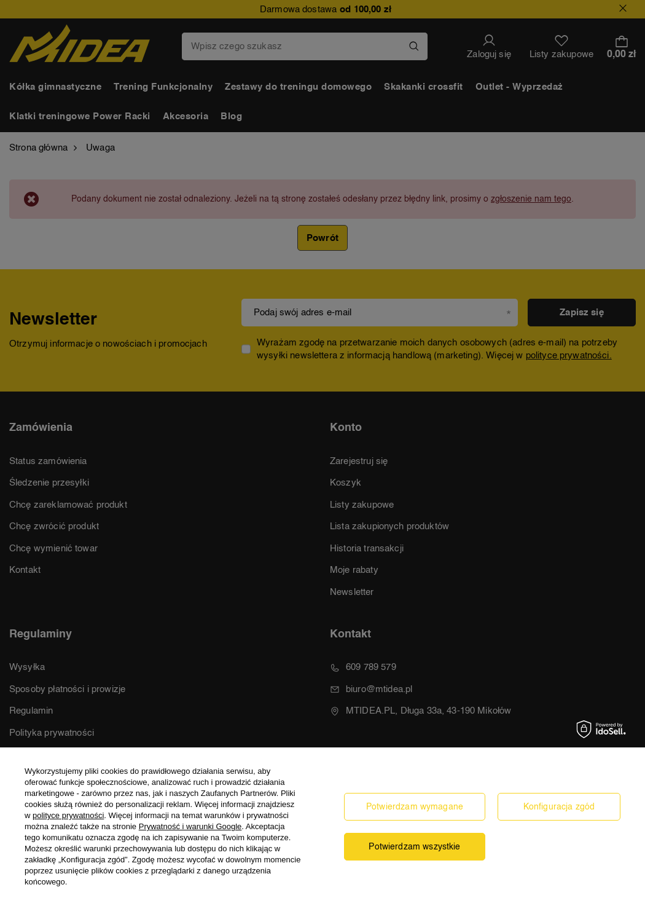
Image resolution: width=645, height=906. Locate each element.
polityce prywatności (68, 815)
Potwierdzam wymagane (414, 807)
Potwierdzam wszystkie (414, 847)
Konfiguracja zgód (559, 807)
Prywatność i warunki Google (190, 826)
